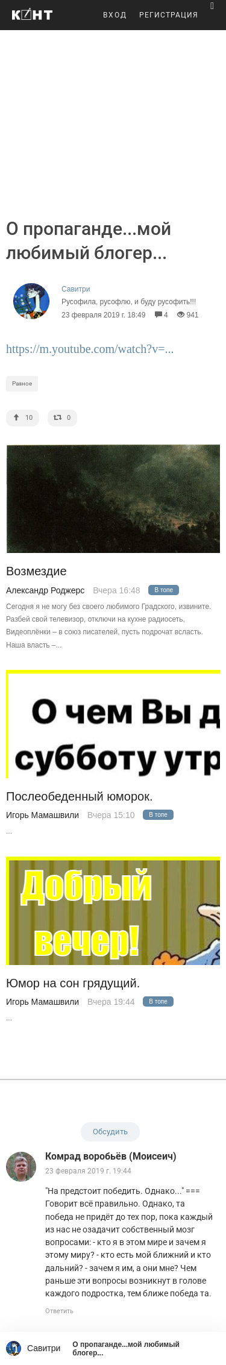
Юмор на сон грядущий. (73, 983)
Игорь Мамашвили (42, 815)
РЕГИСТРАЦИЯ (168, 15)
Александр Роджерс (45, 590)
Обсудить (110, 1131)
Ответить (59, 1311)
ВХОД (115, 15)
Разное (22, 383)
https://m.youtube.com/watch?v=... (90, 348)
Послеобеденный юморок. (79, 796)
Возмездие (36, 571)
